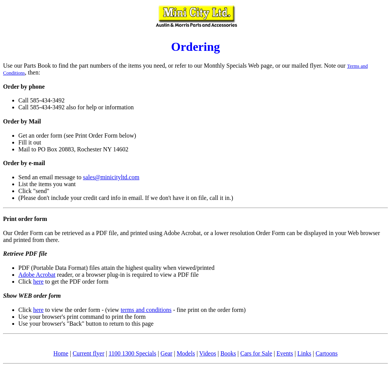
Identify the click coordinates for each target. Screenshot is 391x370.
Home (60, 353)
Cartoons (326, 353)
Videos (207, 353)
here (38, 281)
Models (186, 353)
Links (304, 353)
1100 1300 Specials (132, 353)
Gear (166, 353)
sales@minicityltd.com (111, 177)
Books (228, 353)
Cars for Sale (256, 353)
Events (284, 353)
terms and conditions (146, 310)
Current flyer (88, 353)
